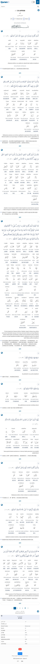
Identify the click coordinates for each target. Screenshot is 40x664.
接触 (22, 661)
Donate (20, 653)
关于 (18, 661)
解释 (20, 73)
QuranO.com (19, 658)
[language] (2, 31)
